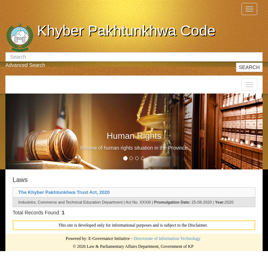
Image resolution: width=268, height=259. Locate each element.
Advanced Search (25, 65)
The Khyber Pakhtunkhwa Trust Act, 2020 (64, 192)
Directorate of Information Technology (167, 238)
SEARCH (249, 67)
